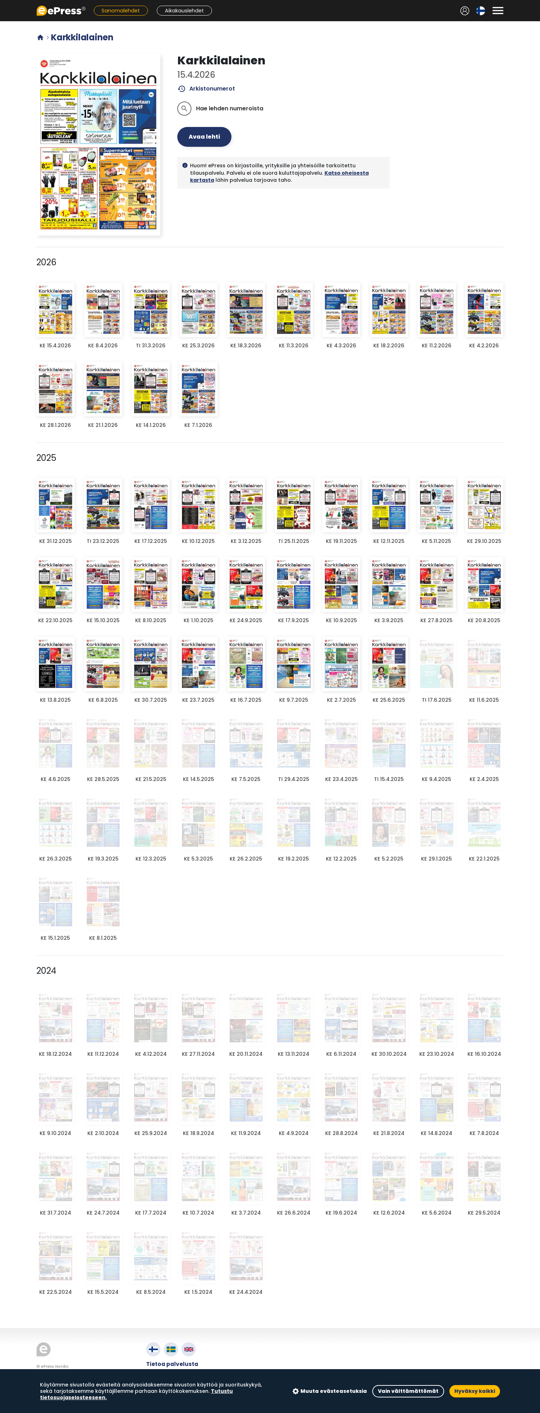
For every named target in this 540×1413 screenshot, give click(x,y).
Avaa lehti (204, 137)
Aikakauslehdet (184, 10)
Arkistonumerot (206, 89)
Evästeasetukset (170, 1388)
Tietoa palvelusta (172, 1364)
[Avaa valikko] (498, 10)
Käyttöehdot (165, 1372)
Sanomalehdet (121, 10)
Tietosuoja (162, 1380)
